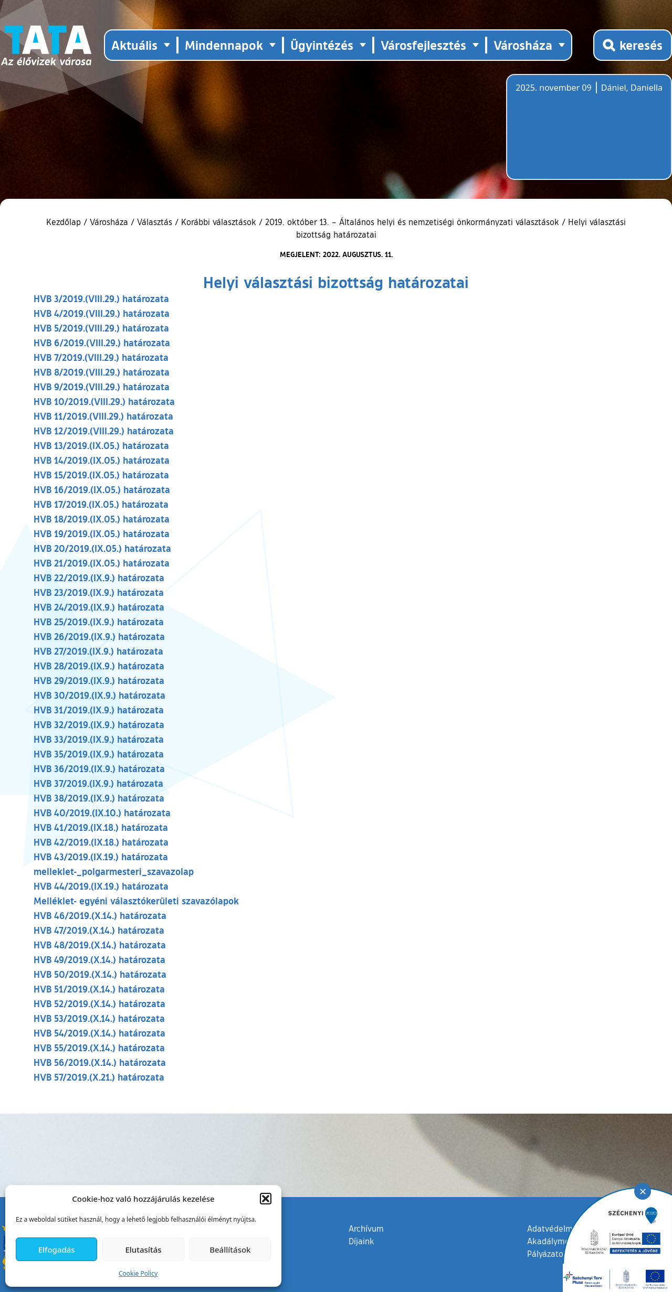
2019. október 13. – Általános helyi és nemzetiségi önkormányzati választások (412, 222)
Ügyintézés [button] (321, 45)
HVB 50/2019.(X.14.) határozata (100, 974)
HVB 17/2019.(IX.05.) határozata (101, 504)
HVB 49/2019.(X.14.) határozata (99, 959)
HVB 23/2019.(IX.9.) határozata (99, 592)
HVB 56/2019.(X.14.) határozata (100, 1062)
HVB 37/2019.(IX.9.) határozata (98, 783)
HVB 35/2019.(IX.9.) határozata (99, 754)
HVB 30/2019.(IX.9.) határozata (99, 695)
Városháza (109, 222)
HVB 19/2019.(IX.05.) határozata (102, 533)
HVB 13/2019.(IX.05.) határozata (101, 445)
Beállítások (229, 1249)
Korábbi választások (218, 222)
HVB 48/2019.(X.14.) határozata (100, 944)
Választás (154, 222)
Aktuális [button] (134, 45)
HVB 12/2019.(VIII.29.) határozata (104, 430)
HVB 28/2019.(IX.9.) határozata (99, 665)
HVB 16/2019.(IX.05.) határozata (102, 489)
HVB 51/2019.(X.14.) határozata (99, 989)
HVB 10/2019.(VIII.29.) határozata (104, 401)
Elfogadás (56, 1249)
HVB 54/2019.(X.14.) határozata (99, 1033)
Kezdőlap (64, 222)
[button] (265, 1198)
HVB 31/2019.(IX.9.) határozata (99, 709)
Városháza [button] (523, 45)
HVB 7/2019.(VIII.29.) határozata (101, 357)
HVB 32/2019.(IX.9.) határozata (99, 724)
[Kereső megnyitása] (632, 45)
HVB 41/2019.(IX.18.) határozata (101, 827)
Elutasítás (143, 1249)
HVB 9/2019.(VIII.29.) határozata (102, 386)
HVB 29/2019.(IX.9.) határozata (99, 680)
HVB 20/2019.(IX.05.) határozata (102, 548)
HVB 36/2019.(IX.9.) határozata (99, 768)
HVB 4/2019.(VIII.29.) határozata (102, 313)
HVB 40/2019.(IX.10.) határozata (102, 812)
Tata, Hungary (574, 133)
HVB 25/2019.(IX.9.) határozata (99, 621)
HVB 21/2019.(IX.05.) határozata (102, 563)
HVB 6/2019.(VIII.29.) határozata (102, 342)
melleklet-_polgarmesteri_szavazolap (114, 871)
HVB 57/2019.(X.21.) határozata (99, 1077)
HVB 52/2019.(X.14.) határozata (99, 1003)
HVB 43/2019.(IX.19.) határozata (101, 856)
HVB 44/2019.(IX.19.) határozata (101, 886)
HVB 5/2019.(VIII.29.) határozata (101, 328)
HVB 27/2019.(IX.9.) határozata (98, 651)
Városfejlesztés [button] (423, 45)
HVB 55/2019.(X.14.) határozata (99, 1047)
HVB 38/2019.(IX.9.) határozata (99, 798)
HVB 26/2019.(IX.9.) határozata (99, 636)
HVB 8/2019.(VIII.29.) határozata (102, 372)
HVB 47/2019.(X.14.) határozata (99, 930)
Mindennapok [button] (224, 45)
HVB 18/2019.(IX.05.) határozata (102, 518)
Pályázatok (547, 1253)
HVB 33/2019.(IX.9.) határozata (99, 739)
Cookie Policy (138, 1273)
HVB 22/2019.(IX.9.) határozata (99, 577)
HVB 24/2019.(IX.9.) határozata (99, 607)
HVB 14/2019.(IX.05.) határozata (102, 460)
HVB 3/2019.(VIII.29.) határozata (101, 298)
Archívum (366, 1228)
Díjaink (361, 1241)
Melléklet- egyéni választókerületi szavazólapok (136, 900)
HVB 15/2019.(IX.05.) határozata (101, 474)
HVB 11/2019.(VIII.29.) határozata (103, 416)
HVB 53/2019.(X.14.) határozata (99, 1018)
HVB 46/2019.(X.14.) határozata (100, 915)
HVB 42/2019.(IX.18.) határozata (101, 842)
